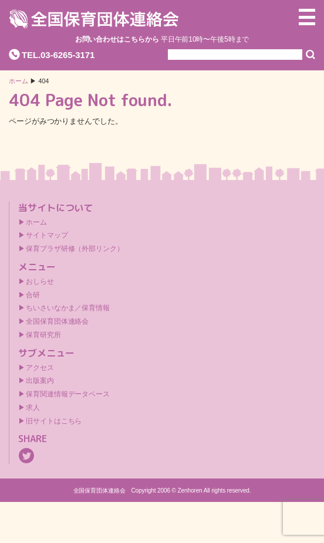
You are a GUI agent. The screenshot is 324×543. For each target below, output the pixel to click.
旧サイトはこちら (54, 421)
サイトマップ (47, 235)
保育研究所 (43, 335)
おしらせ (40, 281)
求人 (33, 407)
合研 (33, 295)
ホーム (18, 81)
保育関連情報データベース (68, 394)
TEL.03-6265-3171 (58, 55)
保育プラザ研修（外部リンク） (75, 249)
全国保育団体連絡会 (57, 321)
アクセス (40, 368)
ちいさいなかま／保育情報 (68, 308)
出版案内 (40, 380)
